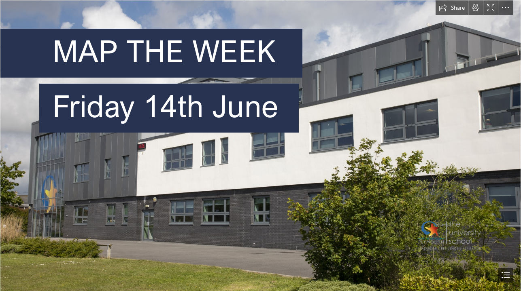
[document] (260, 145)
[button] (452, 7)
